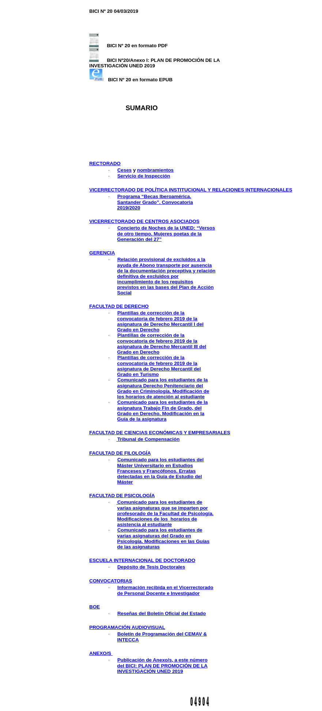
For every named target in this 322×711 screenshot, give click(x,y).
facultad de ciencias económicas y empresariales (159, 432)
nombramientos (155, 170)
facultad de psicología (122, 495)
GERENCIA (102, 253)
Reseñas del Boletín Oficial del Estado (161, 613)
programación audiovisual (127, 627)
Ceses (124, 170)
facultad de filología (120, 453)
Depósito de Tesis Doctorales (151, 567)
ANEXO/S (101, 653)
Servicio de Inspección (143, 176)
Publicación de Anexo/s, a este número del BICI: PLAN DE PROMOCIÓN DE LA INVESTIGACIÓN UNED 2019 (162, 665)
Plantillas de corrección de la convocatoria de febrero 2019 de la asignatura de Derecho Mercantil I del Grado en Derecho (160, 321)
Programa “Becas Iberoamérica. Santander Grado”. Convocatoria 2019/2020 (155, 202)
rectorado (105, 163)
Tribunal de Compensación (148, 439)
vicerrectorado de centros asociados (144, 221)
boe (94, 607)
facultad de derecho (118, 306)
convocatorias (110, 581)
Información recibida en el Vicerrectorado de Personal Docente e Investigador (165, 590)
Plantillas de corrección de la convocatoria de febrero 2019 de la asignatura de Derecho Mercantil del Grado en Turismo (159, 366)
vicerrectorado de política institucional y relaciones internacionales (190, 190)
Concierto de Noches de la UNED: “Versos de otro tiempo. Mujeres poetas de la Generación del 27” (166, 233)
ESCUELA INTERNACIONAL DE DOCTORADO (142, 560)
